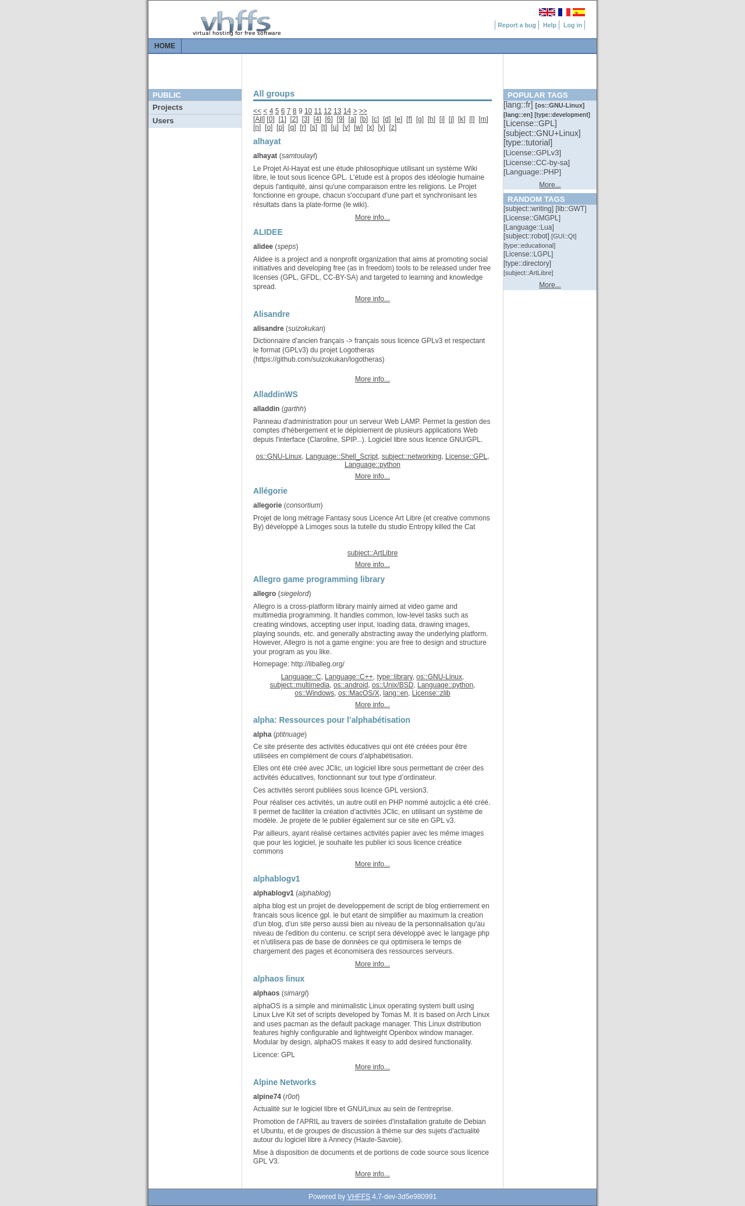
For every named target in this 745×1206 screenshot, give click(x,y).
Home (164, 46)
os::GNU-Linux (279, 456)
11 (318, 111)
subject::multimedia (300, 685)
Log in (572, 25)
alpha (262, 734)
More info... (372, 217)
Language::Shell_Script (342, 456)
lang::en (395, 693)
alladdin (266, 409)
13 (337, 111)
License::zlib (431, 693)
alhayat (265, 156)
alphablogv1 (273, 893)
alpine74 (267, 1097)
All (258, 119)
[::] (519, 104)
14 (347, 111)
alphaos (266, 993)
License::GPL (466, 456)
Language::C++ (349, 677)
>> (363, 111)
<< (257, 111)
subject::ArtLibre (372, 553)
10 (308, 111)
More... (549, 185)
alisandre (268, 328)
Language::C (301, 677)
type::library (394, 677)
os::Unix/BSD (392, 685)
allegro (264, 594)
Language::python (372, 465)
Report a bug (517, 25)
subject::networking (412, 456)
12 (327, 111)
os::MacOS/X (358, 693)
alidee (263, 246)
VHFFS (358, 1197)
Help (549, 25)
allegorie (267, 505)
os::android (351, 685)
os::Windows (314, 693)
